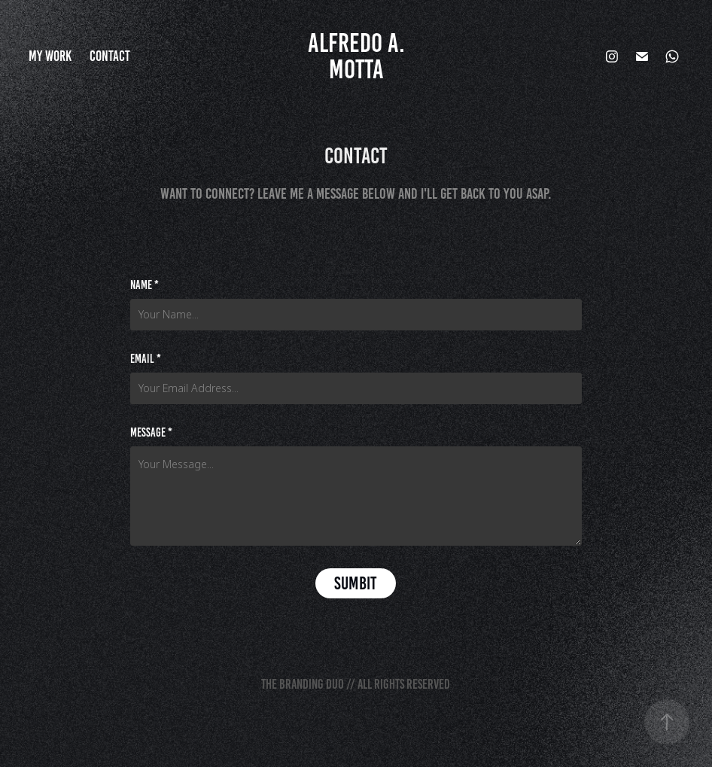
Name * (144, 285)
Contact (110, 56)
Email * (145, 359)
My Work (50, 56)
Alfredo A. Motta (359, 56)
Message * (151, 433)
